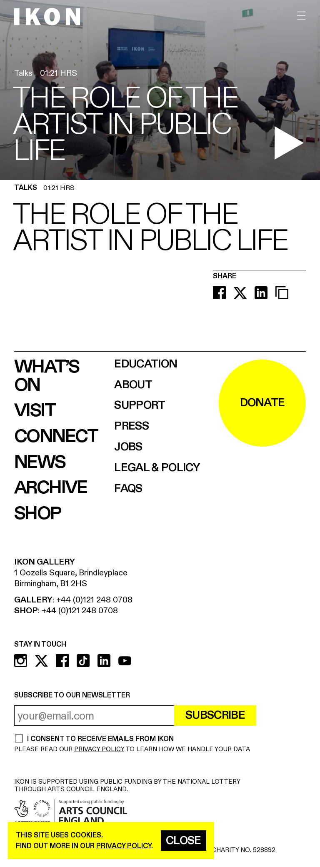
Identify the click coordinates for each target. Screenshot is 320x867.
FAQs (128, 489)
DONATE (262, 403)
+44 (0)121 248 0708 (94, 600)
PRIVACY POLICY (99, 749)
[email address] (94, 715)
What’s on (46, 376)
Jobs (128, 447)
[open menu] (301, 16)
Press (131, 426)
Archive (50, 488)
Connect (56, 436)
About (133, 385)
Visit (34, 411)
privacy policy (123, 846)
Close (183, 841)
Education (145, 364)
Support (139, 405)
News (39, 462)
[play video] (289, 143)
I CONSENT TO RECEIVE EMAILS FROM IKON (100, 739)
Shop (37, 514)
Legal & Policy (157, 468)
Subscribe (215, 715)
